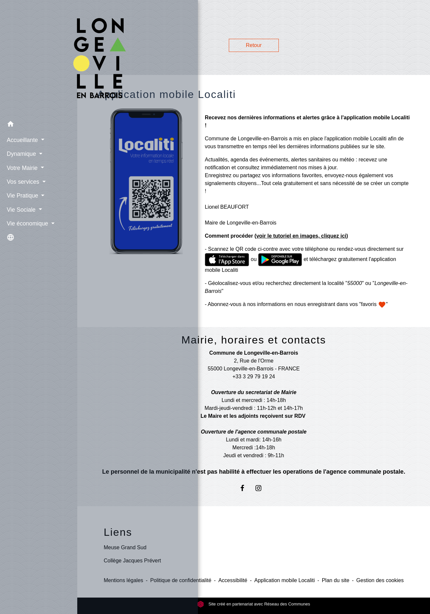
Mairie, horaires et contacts (253, 340)
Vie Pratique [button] (21, 195)
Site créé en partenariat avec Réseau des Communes (253, 604)
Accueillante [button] (21, 139)
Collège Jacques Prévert (132, 560)
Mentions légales (123, 580)
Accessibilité (232, 580)
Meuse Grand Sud (125, 547)
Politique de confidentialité (180, 580)
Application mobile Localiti (284, 580)
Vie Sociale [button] (20, 208)
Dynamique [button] (20, 153)
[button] (38, 124)
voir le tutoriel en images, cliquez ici (301, 236)
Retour (254, 45)
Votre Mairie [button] (21, 167)
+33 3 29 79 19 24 (253, 376)
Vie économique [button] (26, 222)
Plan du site (335, 580)
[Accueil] (39, 58)
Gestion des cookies (380, 580)
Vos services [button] (22, 180)
